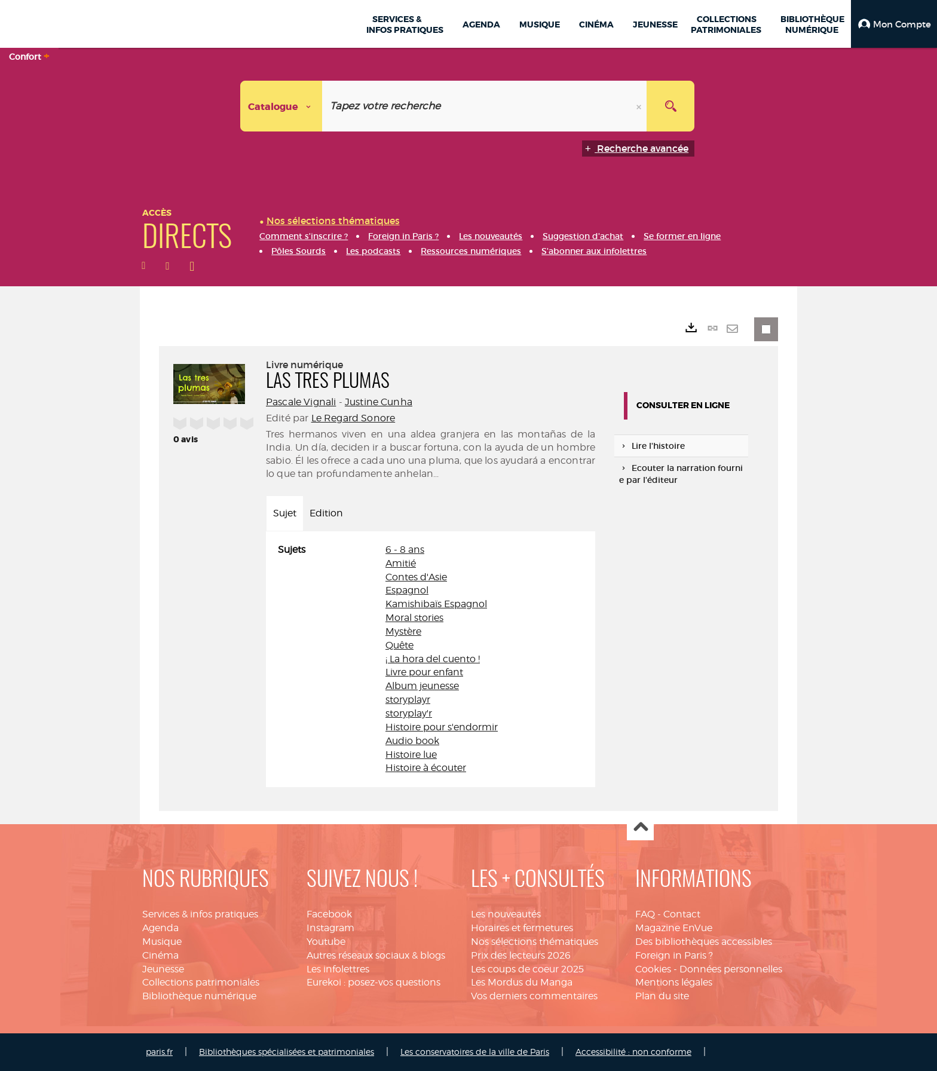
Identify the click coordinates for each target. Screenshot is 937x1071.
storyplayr (407, 699)
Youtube (326, 941)
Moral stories (414, 617)
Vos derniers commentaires (534, 996)
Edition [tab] (326, 513)
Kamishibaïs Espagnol (436, 604)
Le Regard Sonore (353, 418)
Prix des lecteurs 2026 (521, 955)
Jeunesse (163, 969)
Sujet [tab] (284, 513)
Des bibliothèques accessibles (703, 941)
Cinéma (160, 955)
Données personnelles (730, 969)
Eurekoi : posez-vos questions (373, 982)
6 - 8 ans (404, 549)
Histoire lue (411, 754)
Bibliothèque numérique (199, 996)
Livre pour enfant (424, 672)
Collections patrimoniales (200, 982)
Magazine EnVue (673, 928)
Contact (681, 914)
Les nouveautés (506, 914)
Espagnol (406, 590)
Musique (162, 941)
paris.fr (159, 1051)
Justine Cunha (378, 402)
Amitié (400, 563)
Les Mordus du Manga (521, 982)
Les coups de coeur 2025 (527, 969)
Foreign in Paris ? (674, 955)
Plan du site (662, 996)
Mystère (403, 631)
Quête (399, 645)
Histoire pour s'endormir (441, 727)
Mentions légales (673, 982)
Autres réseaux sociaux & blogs (376, 955)
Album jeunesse (422, 685)
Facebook (329, 914)
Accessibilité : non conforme (633, 1051)
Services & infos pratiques (200, 914)
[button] (894, 24)
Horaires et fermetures (522, 928)
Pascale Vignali (301, 402)
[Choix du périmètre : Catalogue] (281, 106)
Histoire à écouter (425, 767)
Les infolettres (338, 969)
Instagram (330, 928)
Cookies (653, 969)
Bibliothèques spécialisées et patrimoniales (286, 1051)
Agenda (160, 928)
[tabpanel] (430, 659)
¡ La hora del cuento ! (432, 659)
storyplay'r (408, 713)
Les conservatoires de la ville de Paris (474, 1051)
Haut (640, 827)
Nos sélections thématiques (534, 941)
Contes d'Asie (416, 577)
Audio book (412, 740)
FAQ (645, 914)
